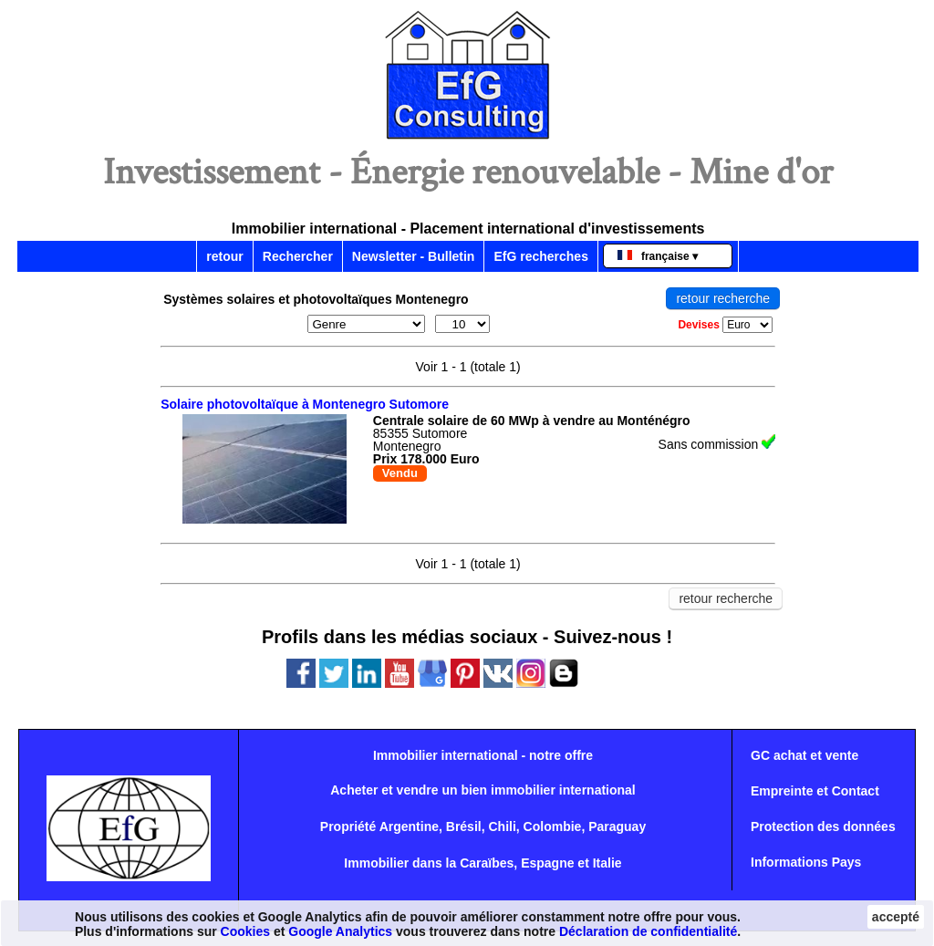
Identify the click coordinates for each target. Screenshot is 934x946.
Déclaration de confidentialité (648, 931)
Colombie (553, 826)
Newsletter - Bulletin (413, 256)
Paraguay (617, 826)
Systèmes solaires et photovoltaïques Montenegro (316, 299)
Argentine (409, 826)
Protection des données (823, 826)
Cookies (245, 931)
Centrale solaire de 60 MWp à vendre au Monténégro (531, 420)
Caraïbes (487, 863)
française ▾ (657, 256)
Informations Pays (806, 862)
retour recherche (723, 298)
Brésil (464, 826)
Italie (607, 863)
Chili (501, 826)
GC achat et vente (804, 755)
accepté (895, 917)
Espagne (547, 863)
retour (224, 256)
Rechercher (298, 256)
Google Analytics (340, 931)
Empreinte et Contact (815, 791)
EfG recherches (540, 256)
